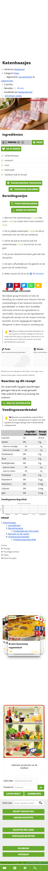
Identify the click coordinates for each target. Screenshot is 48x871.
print (38, 142)
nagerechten (7, 80)
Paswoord (8, 787)
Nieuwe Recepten (23, 817)
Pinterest (23, 854)
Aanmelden (34, 793)
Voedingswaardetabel (18, 536)
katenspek (9, 169)
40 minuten (37, 273)
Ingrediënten (14, 525)
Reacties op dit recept (18, 533)
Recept (7, 548)
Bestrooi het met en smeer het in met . (23, 221)
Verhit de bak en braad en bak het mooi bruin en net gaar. (21, 244)
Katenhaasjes (9, 522)
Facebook (23, 848)
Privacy (36, 863)
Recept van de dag (23, 811)
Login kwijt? (13, 793)
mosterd (9, 160)
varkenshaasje (11, 155)
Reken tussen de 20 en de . (24, 273)
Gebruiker (8, 780)
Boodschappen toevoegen (24, 183)
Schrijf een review (13, 95)
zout (7, 165)
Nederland (19, 69)
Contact (30, 863)
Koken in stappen (24, 210)
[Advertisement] (24, 33)
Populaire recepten (23, 836)
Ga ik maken (11, 148)
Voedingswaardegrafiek (24, 539)
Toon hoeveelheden (24, 203)
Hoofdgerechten (11, 551)
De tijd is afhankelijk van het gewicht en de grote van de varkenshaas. (23, 265)
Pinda (6, 349)
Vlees (16, 73)
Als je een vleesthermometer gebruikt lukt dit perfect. (23, 256)
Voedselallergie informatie (26, 531)
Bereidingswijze (15, 528)
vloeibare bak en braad (16, 174)
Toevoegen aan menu (24, 189)
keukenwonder (25, 92)
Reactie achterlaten (16, 403)
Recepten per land (23, 829)
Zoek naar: (7, 803)
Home (4, 545)
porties (9, 84)
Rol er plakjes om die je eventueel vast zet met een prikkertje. (23, 233)
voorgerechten (25, 77)
